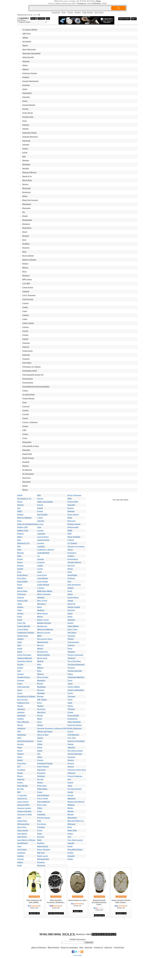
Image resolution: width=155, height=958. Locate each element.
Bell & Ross (99, 12)
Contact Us (98, 947)
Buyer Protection (39, 947)
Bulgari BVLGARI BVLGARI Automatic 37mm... (99, 902)
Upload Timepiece (124, 19)
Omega (70, 12)
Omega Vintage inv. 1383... (77, 900)
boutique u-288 (56, 907)
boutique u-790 (121, 907)
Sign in (134, 19)
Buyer (33, 18)
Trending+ (41, 18)
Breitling (77, 12)
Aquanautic (56, 12)
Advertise (88, 947)
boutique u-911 (77, 905)
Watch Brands (53, 947)
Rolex (98, 1)
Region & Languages (69, 947)
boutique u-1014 (34, 907)
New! (47, 18)
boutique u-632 (99, 909)
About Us (108, 947)
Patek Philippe (87, 12)
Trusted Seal (119, 947)
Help (81, 947)
